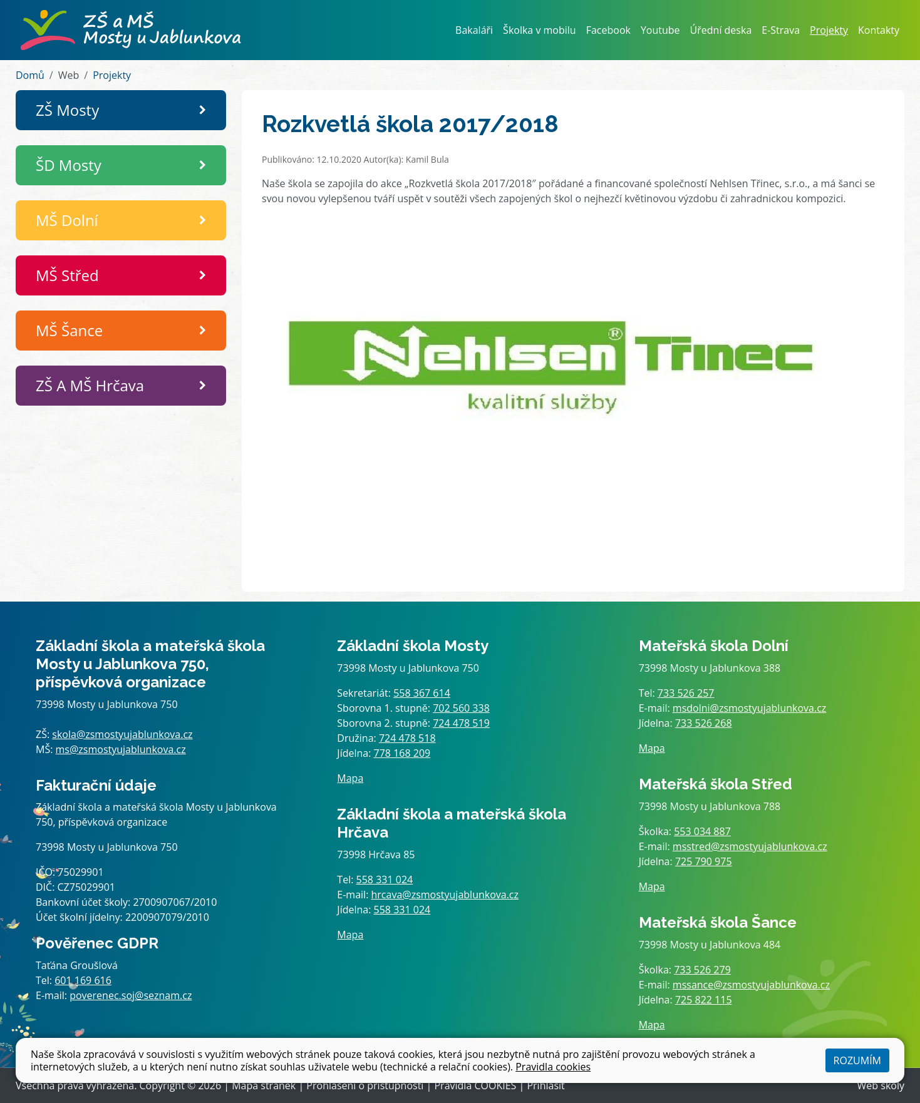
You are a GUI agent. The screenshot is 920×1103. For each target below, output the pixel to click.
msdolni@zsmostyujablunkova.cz (749, 708)
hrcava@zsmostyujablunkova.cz (445, 894)
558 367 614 (421, 693)
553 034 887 (702, 831)
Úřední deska (721, 30)
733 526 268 (703, 723)
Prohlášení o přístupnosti (364, 1085)
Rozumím (857, 1060)
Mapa (350, 778)
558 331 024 (384, 879)
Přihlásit (545, 1085)
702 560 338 (461, 708)
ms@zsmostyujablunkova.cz (121, 749)
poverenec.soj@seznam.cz (131, 995)
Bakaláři (474, 30)
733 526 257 (686, 693)
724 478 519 (461, 723)
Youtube (660, 30)
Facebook (608, 30)
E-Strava (781, 30)
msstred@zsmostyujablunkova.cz (750, 846)
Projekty (829, 30)
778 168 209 (402, 753)
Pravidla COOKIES (475, 1085)
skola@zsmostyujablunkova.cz (122, 734)
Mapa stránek (264, 1085)
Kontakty (878, 30)
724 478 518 (407, 738)
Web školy (880, 1085)
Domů (30, 75)
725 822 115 (703, 1000)
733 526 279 (702, 970)
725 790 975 (703, 861)
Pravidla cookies (553, 1067)
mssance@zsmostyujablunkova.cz (751, 985)
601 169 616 (82, 980)
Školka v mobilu (539, 30)
